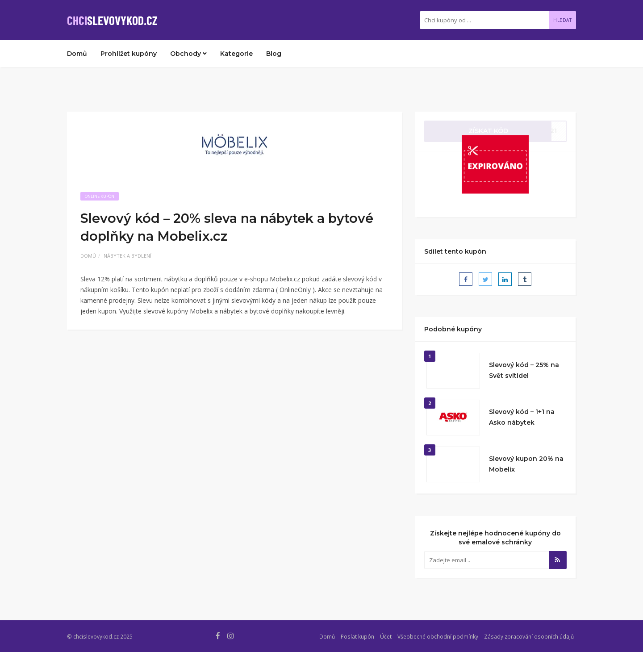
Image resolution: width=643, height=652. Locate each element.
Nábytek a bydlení (127, 255)
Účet (386, 636)
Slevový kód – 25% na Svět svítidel (524, 370)
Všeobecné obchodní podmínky (437, 636)
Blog (273, 54)
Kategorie (236, 54)
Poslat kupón (357, 636)
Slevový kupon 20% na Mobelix (526, 464)
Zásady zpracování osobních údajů (529, 636)
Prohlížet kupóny (128, 54)
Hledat (562, 20)
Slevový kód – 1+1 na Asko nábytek (522, 417)
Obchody (188, 54)
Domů (77, 54)
